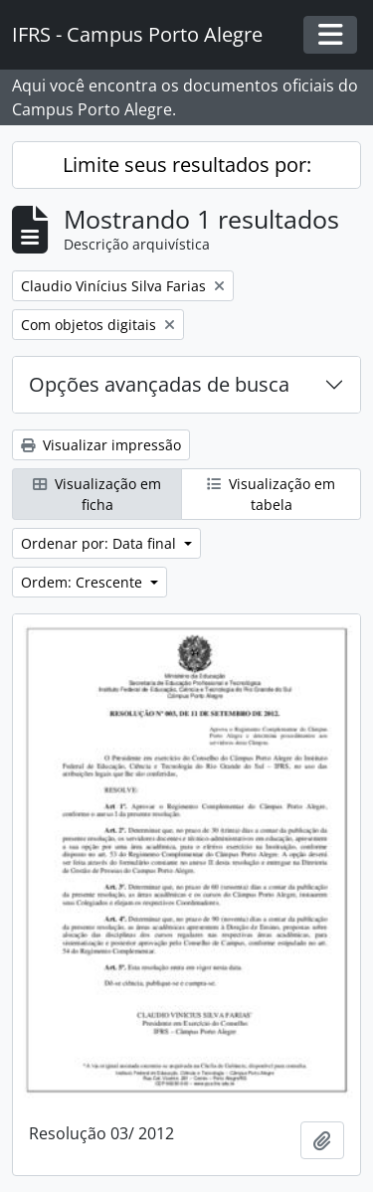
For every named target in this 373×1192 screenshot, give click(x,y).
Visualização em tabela (271, 494)
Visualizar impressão (101, 444)
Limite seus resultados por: (187, 164)
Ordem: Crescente (83, 582)
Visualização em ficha (97, 494)
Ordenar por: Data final (100, 543)
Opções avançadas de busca (159, 384)
